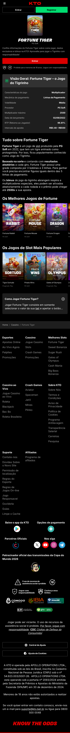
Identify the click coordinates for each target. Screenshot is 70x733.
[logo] (35, 3)
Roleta (6, 401)
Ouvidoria (8, 503)
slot (38, 146)
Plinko (28, 409)
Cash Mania (55, 365)
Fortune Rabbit (9, 233)
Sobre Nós (54, 389)
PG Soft (5, 237)
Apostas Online (11, 342)
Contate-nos (9, 457)
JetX (28, 399)
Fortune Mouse (30, 233)
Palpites (7, 352)
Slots (28, 347)
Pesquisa (53, 441)
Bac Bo (6, 411)
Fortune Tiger (56, 342)
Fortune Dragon (53, 233)
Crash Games (33, 352)
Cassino (15, 325)
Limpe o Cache (11, 513)
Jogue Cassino (34, 342)
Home (5, 325)
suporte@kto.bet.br (32, 709)
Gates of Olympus (53, 282)
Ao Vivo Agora (11, 347)
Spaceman (31, 394)
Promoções (9, 357)
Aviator (29, 389)
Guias (5, 508)
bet (37, 308)
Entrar (18, 10)
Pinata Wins (29, 282)
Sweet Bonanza (57, 347)
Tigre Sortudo (8, 282)
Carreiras (53, 436)
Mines (28, 404)
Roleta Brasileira (12, 416)
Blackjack (8, 406)
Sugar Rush (55, 352)
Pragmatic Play (8, 286)
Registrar (51, 10)
